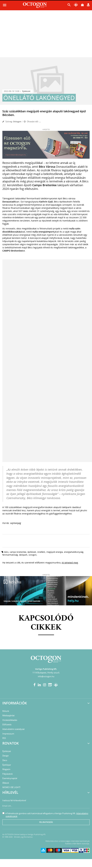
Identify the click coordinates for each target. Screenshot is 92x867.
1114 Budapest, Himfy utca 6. (46, 672)
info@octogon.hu (46, 676)
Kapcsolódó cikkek (46, 623)
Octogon (17, 121)
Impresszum (8, 733)
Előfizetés (6, 724)
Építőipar (6, 764)
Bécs (6, 551)
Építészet (26, 91)
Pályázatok (7, 773)
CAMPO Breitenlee (18, 551)
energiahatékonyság (73, 551)
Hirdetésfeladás (9, 720)
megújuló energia (54, 551)
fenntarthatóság (10, 554)
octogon (33, 554)
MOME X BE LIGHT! (11, 787)
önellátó (41, 551)
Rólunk (5, 711)
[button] (69, 5)
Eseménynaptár (9, 778)
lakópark (23, 554)
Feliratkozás (46, 822)
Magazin (6, 769)
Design (5, 755)
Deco (4, 760)
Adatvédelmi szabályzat (13, 729)
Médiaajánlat (8, 715)
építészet (31, 551)
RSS (4, 738)
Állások (5, 782)
